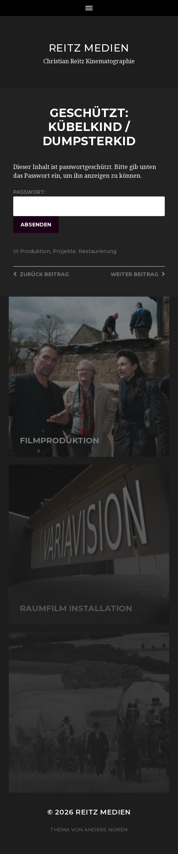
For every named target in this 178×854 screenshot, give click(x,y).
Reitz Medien (89, 48)
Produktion (35, 251)
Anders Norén (105, 829)
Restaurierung (97, 251)
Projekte (64, 251)
